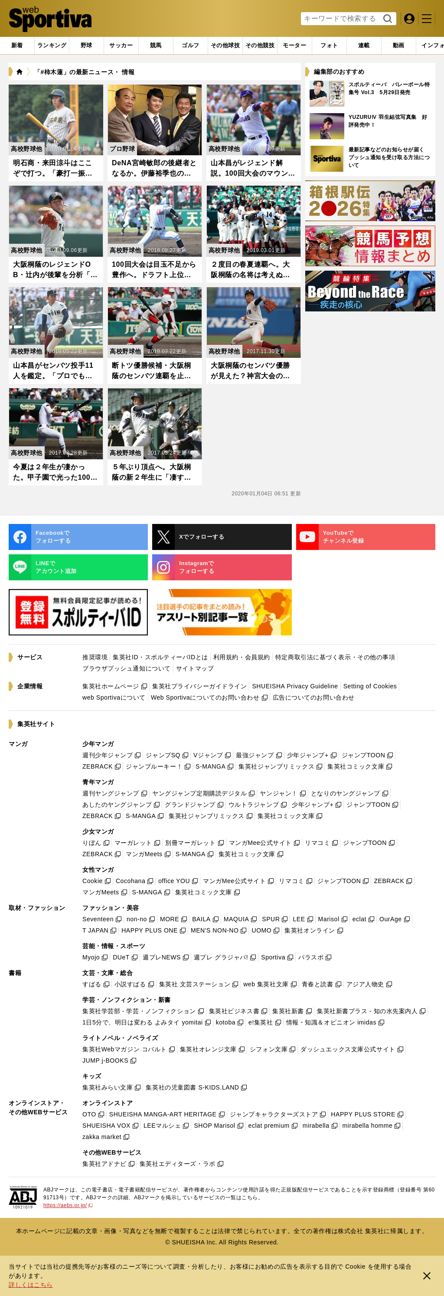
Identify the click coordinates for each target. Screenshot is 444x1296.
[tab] (86, 45)
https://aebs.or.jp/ (68, 1205)
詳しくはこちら (31, 1284)
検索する (386, 19)
